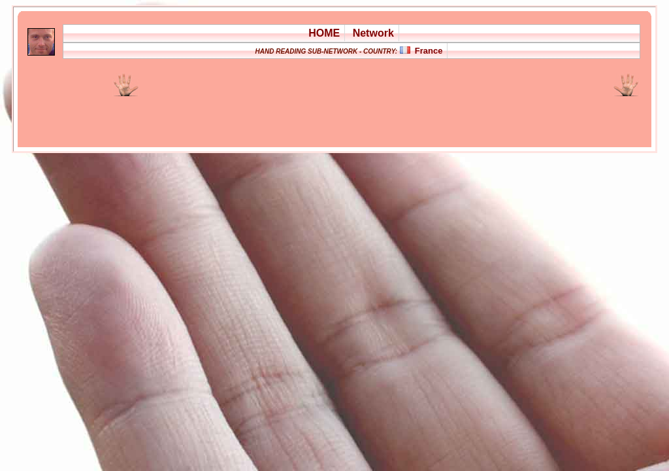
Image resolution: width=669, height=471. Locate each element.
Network (373, 33)
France (429, 51)
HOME (324, 33)
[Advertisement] (295, 113)
